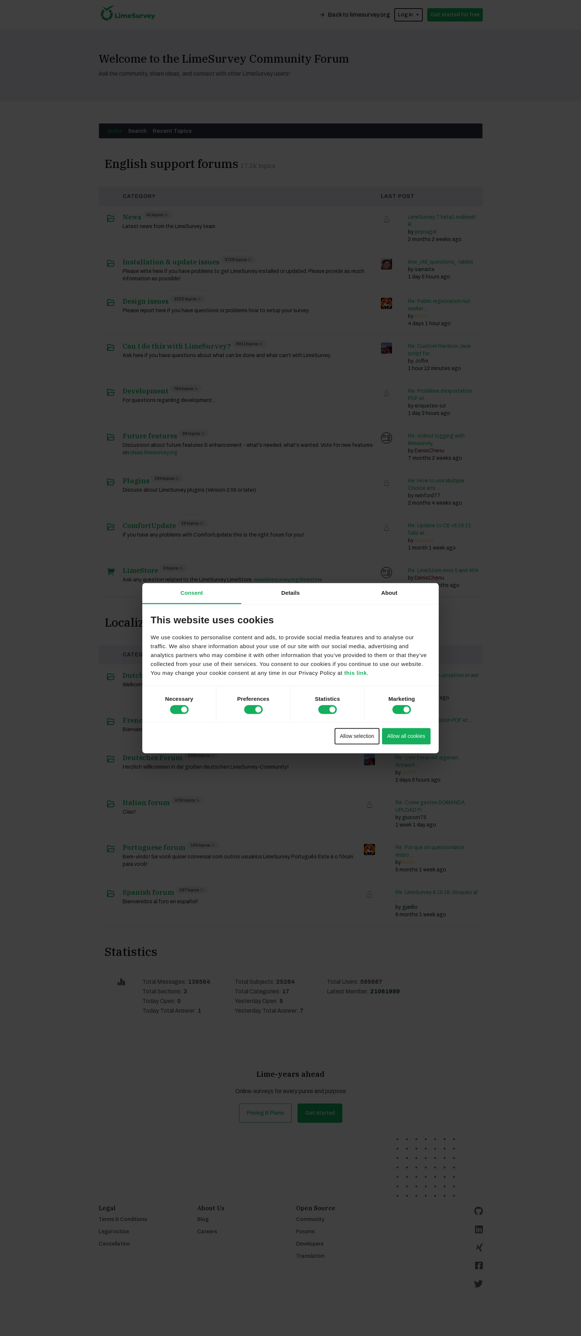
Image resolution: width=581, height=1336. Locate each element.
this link (355, 673)
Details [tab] (290, 593)
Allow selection (357, 736)
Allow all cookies (406, 736)
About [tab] (389, 593)
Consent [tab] (191, 593)
